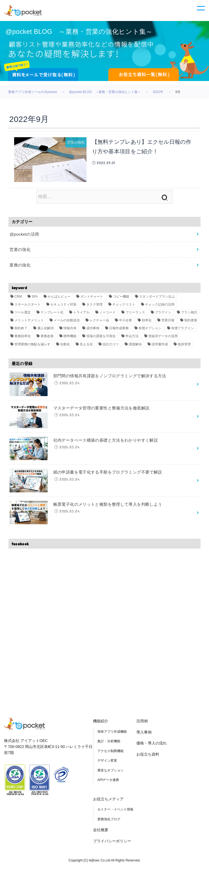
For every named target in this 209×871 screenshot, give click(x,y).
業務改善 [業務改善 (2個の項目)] (47, 338)
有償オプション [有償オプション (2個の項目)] (150, 331)
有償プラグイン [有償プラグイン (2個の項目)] (182, 331)
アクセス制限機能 (110, 753)
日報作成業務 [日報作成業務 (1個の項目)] (119, 331)
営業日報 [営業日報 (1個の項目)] (167, 323)
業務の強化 (20, 267)
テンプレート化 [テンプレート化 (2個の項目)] (52, 314)
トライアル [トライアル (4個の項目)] (81, 314)
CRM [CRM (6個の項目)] (18, 299)
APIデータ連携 (108, 782)
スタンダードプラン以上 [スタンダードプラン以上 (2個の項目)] (157, 299)
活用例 (142, 723)
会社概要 (100, 832)
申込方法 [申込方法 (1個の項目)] (132, 338)
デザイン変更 (107, 763)
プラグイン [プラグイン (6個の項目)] (163, 314)
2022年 (158, 94)
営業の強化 (20, 252)
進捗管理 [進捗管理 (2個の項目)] (184, 346)
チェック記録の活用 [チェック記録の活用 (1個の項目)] (159, 307)
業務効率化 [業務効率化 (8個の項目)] (22, 338)
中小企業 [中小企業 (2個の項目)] (125, 323)
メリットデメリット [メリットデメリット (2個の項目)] (29, 323)
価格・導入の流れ (151, 745)
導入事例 (144, 734)
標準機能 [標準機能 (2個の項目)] (69, 338)
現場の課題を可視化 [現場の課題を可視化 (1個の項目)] (101, 338)
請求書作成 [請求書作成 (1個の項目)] (160, 346)
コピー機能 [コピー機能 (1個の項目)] (121, 299)
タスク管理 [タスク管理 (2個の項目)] (94, 307)
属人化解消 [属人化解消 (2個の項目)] (45, 331)
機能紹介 (100, 723)
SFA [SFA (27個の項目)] (35, 299)
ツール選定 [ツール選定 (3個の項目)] (22, 314)
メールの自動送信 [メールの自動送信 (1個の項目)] (67, 323)
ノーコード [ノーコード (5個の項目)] (107, 314)
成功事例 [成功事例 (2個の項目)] (92, 331)
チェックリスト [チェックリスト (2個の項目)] (123, 307)
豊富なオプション (110, 772)
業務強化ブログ (108, 821)
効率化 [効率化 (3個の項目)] (147, 323)
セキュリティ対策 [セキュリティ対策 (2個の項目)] (63, 307)
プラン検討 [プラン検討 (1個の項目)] (189, 314)
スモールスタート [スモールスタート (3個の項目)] (27, 307)
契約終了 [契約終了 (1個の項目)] (20, 331)
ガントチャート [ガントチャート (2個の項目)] (91, 299)
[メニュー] (201, 11)
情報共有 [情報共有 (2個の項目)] (69, 331)
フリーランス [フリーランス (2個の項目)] (135, 314)
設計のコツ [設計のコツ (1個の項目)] (111, 346)
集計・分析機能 (108, 744)
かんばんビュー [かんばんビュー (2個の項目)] (59, 299)
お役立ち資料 (147, 756)
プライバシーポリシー (112, 843)
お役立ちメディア (108, 801)
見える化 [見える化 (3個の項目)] (86, 346)
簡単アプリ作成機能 (112, 734)
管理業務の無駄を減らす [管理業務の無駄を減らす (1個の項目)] (32, 346)
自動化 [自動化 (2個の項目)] (65, 346)
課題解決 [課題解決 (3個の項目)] (135, 346)
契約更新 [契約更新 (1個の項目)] (190, 323)
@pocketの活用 (24, 236)
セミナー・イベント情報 (115, 812)
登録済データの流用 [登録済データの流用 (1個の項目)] (163, 338)
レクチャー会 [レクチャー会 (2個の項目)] (99, 323)
